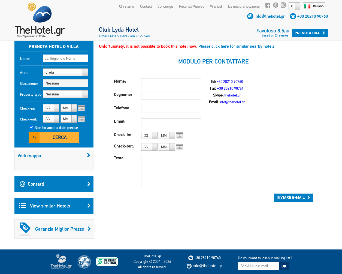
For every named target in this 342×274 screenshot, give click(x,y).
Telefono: (122, 108)
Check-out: (28, 119)
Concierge (165, 6)
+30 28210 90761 (230, 88)
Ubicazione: (29, 83)
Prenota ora (310, 33)
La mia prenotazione (244, 6)
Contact (146, 6)
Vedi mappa (53, 155)
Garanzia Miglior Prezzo (55, 229)
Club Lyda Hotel (119, 29)
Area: (24, 72)
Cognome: (123, 94)
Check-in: (27, 108)
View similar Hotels (55, 206)
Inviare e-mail (293, 197)
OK (284, 266)
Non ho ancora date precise (56, 127)
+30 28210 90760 (312, 16)
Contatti (55, 184)
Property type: (31, 94)
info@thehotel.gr (270, 16)
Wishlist (216, 6)
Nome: (25, 58)
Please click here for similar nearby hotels (236, 46)
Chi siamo (126, 6)
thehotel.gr (232, 95)
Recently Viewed (191, 6)
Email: (119, 121)
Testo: (119, 158)
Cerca (60, 137)
